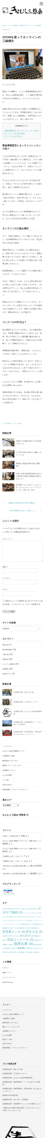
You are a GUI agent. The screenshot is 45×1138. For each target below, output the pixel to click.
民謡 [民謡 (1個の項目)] (4, 940)
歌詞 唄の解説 (7, 650)
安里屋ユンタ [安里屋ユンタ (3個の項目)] (13, 931)
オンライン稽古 (16, 423)
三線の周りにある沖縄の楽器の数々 (14, 866)
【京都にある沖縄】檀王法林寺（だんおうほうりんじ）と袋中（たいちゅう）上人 (21, 1109)
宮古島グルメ (7, 674)
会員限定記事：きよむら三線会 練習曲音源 (17, 1078)
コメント (7, 539)
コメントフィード (8, 977)
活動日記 (5, 659)
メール (6, 578)
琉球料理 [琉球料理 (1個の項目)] (8, 948)
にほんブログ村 (8, 894)
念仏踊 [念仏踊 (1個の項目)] (5, 936)
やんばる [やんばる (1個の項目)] (27, 916)
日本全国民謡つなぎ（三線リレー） (23, 511)
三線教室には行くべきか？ (11, 856)
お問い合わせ (7, 785)
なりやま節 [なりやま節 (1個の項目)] (19, 916)
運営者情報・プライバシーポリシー (14, 789)
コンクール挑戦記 (8, 664)
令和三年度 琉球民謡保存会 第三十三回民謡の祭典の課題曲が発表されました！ (29, 476)
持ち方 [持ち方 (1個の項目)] (17, 936)
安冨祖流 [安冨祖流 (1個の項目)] (35, 928)
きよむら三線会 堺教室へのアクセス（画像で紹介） (20, 841)
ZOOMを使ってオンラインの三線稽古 (30, 25)
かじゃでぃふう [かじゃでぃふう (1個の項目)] (28, 913)
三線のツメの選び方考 (10, 836)
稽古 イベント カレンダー (11, 1027)
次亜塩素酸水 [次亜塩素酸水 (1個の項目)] (36, 936)
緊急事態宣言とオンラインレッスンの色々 (21, 131)
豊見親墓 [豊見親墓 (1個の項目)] (22, 952)
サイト (5, 589)
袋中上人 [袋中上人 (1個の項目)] (39, 948)
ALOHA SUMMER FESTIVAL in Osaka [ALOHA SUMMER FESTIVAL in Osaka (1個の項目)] (14, 909)
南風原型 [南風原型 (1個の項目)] (22, 928)
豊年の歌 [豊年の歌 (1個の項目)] (6, 952)
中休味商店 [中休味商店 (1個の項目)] (36, 924)
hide (25, 126)
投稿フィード (7, 973)
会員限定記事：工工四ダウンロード (26, 702)
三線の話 (5, 654)
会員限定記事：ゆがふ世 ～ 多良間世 (15, 1099)
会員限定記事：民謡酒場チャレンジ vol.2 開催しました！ (22, 1104)
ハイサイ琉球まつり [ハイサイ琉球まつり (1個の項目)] (30, 920)
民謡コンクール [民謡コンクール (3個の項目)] (20, 939)
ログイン (5, 968)
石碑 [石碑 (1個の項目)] (14, 948)
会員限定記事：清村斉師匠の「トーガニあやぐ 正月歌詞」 (21, 1083)
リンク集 (5, 780)
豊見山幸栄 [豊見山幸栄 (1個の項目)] (14, 952)
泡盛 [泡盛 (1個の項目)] (11, 944)
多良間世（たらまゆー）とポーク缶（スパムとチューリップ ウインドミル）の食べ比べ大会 (29, 487)
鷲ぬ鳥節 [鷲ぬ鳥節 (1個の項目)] (30, 952)
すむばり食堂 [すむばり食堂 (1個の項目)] (9, 916)
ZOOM (8, 423)
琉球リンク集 (7, 1039)
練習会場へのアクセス (10, 761)
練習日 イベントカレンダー (12, 765)
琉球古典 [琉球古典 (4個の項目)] (23, 944)
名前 (5, 567)
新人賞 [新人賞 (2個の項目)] (25, 935)
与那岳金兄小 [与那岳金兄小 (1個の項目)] (27, 924)
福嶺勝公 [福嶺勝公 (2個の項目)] (23, 948)
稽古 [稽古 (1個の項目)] (32, 948)
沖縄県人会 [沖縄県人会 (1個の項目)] (38, 940)
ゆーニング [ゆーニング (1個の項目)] (36, 916)
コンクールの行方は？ (13, 136)
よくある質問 (7, 775)
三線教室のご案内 (8, 756)
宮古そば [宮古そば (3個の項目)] (34, 931)
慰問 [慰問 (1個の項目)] (11, 936)
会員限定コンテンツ (9, 770)
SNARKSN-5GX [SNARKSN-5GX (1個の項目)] (32, 909)
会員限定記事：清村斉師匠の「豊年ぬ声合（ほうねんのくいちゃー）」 (21, 1090)
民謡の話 (5, 645)
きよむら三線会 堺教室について (13, 751)
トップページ (7, 746)
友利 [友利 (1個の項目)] (29, 928)
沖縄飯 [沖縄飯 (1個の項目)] (5, 944)
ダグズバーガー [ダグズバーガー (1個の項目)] (17, 920)
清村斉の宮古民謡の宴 (10, 1095)
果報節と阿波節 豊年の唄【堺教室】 (22, 503)
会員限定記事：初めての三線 (24, 692)
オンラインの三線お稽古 (14, 133)
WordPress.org (7, 982)
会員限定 (5, 669)
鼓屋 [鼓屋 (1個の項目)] (37, 952)
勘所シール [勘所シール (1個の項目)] (14, 928)
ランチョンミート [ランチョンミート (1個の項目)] (15, 924)
